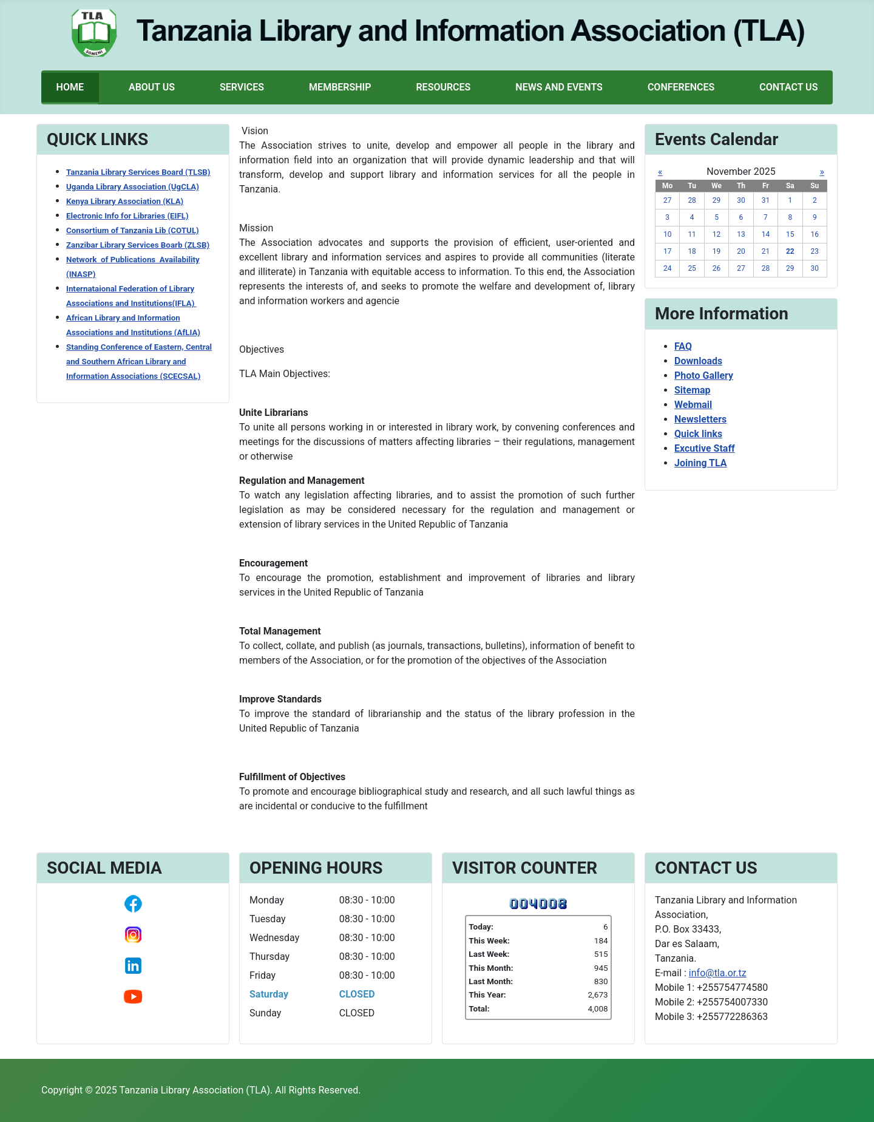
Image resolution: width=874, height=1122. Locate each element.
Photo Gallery (703, 375)
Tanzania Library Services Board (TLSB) (138, 172)
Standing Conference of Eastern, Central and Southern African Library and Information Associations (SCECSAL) (139, 361)
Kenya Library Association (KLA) (124, 201)
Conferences (681, 87)
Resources (443, 87)
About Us (152, 87)
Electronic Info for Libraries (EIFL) (127, 215)
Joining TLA (700, 463)
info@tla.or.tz (718, 973)
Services (242, 87)
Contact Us (788, 87)
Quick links (698, 434)
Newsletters (700, 419)
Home (70, 87)
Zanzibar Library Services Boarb (137, 245)
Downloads (698, 361)
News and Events (559, 87)
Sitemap (692, 390)
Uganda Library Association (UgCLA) (132, 186)
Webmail (693, 404)
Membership (340, 87)
